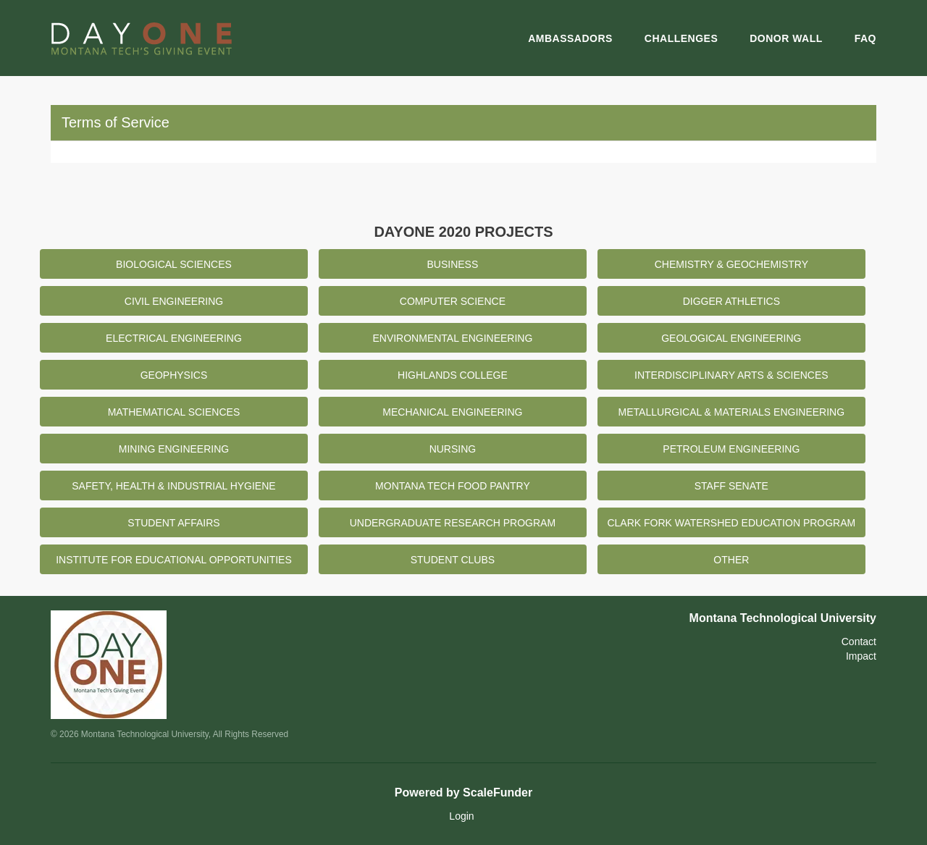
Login (461, 816)
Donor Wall (786, 38)
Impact (861, 656)
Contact (859, 641)
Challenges (681, 38)
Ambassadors (570, 38)
